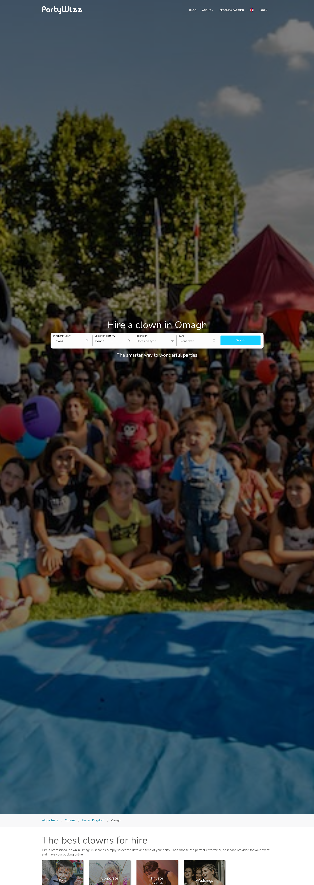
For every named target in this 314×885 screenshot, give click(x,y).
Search (240, 340)
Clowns (70, 820)
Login (263, 10)
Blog (192, 10)
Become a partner (232, 10)
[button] (252, 10)
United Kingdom (93, 820)
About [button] (208, 10)
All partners (50, 820)
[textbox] (199, 341)
